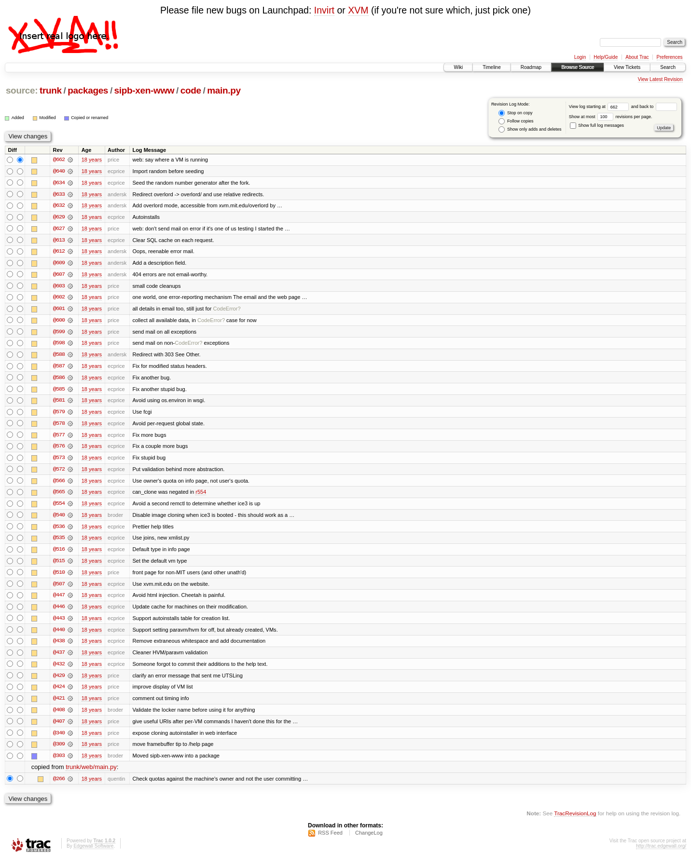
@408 (59, 715)
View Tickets (627, 67)
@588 (59, 356)
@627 (59, 229)
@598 (59, 345)
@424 (59, 692)
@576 (59, 449)
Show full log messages (597, 125)
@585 (59, 391)
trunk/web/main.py (91, 773)
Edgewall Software (93, 852)
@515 (59, 564)
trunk (51, 90)
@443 (59, 622)
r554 (200, 495)
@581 (59, 402)
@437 (59, 657)
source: (22, 90)
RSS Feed (330, 839)
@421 (59, 703)
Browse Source (577, 67)
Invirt (324, 10)
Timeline (491, 67)
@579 (59, 414)
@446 (59, 611)
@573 (59, 460)
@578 (59, 426)
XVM (358, 10)
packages (88, 90)
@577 (59, 437)
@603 (59, 287)
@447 (59, 599)
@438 (59, 645)
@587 (59, 368)
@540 (59, 518)
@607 (59, 275)
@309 (59, 750)
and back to (654, 106)
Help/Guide (606, 57)
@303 (59, 761)
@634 (59, 183)
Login (580, 57)
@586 (59, 379)
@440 (59, 634)
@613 (59, 240)
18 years (92, 159)
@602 (59, 298)
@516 (59, 553)
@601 (59, 310)
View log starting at (600, 106)
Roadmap (531, 67)
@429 (59, 680)
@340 (59, 738)
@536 (59, 530)
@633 (59, 194)
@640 (59, 171)
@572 (59, 472)
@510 (59, 576)
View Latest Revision (660, 79)
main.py (223, 90)
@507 (59, 588)
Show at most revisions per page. (610, 116)
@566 (59, 483)
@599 (59, 333)
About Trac (637, 57)
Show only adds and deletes (529, 129)
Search (668, 67)
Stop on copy (515, 113)
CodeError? (226, 310)
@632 (59, 206)
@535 (59, 541)
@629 (59, 217)
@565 (59, 495)
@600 (59, 321)
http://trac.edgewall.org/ (661, 852)
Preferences (670, 57)
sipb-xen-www (144, 90)
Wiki (458, 67)
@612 (59, 252)
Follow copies (515, 121)
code (190, 90)
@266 (59, 784)
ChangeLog (369, 839)
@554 (59, 507)
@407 (59, 726)
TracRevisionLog (575, 819)
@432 (59, 669)
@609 (59, 264)
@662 (59, 159)
